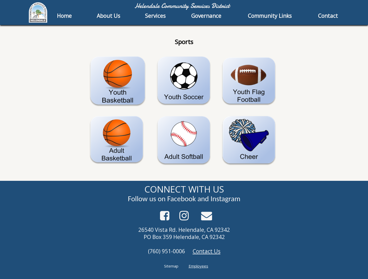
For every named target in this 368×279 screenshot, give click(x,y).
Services (155, 15)
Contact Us (206, 251)
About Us (108, 15)
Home (64, 15)
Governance (206, 15)
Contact (328, 15)
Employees (198, 266)
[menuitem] (65, 15)
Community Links (270, 15)
